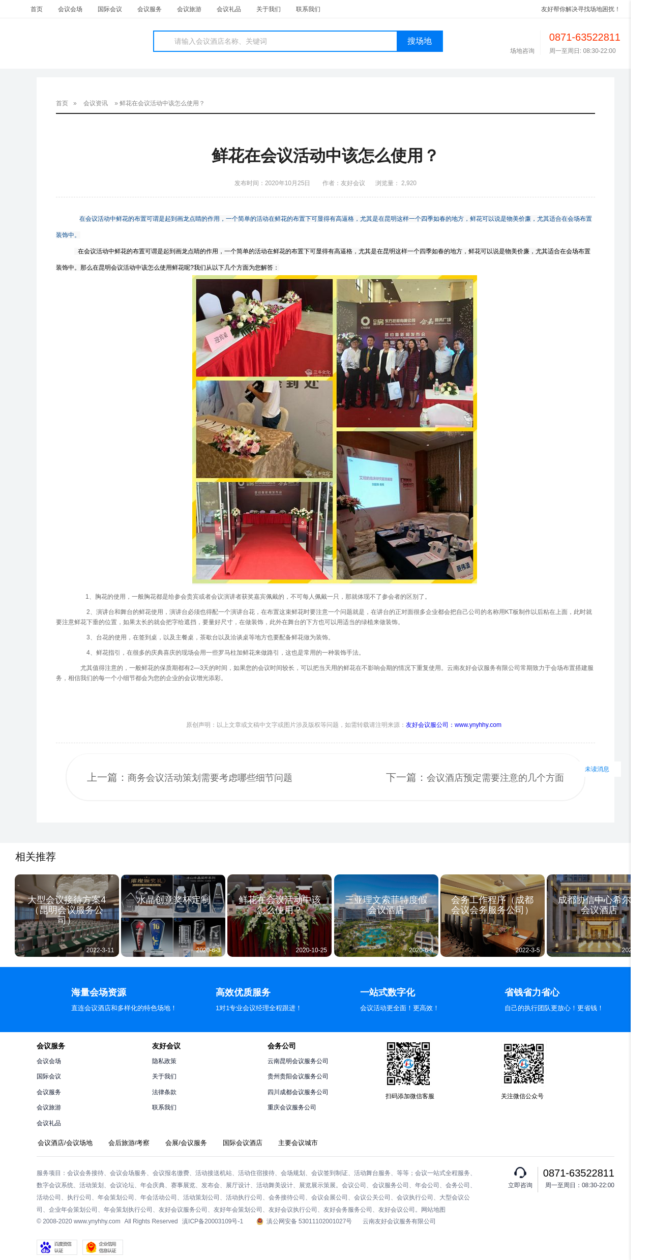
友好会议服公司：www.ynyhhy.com (453, 724)
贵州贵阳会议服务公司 (298, 1076)
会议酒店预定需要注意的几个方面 (495, 778)
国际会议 (110, 9)
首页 (37, 9)
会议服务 (149, 9)
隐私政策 (164, 1061)
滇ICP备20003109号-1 (212, 1221)
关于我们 (268, 9)
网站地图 (433, 1209)
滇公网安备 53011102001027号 (304, 1221)
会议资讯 (95, 103)
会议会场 (70, 9)
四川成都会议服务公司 (298, 1092)
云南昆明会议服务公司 (298, 1061)
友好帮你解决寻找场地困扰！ (580, 9)
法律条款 (164, 1092)
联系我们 (308, 9)
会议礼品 (229, 9)
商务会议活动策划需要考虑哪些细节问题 (210, 778)
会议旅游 (189, 9)
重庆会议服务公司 (292, 1107)
